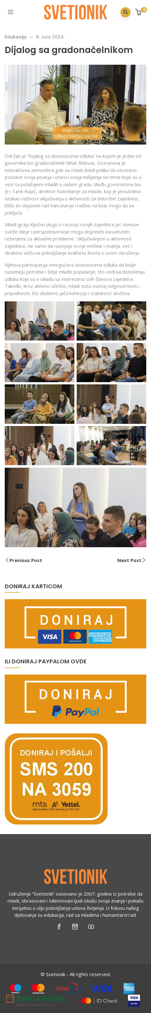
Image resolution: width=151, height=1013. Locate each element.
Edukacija (15, 37)
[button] (139, 13)
